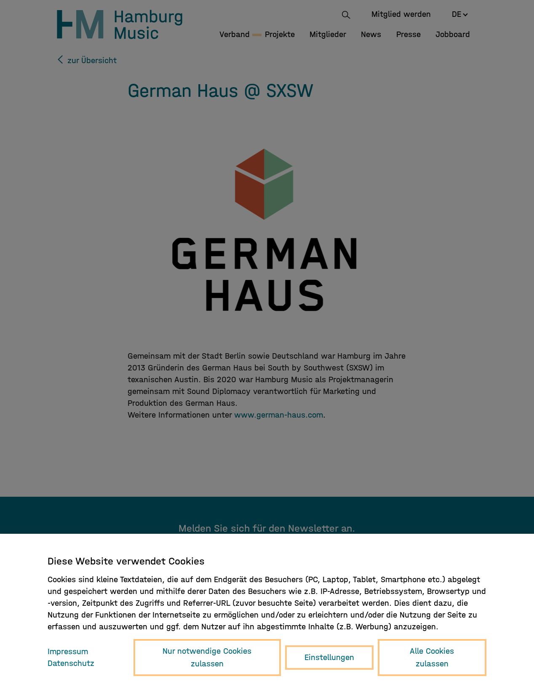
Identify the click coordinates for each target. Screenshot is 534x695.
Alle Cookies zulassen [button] (432, 657)
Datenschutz (71, 663)
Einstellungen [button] (329, 657)
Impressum (68, 651)
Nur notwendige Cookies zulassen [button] (207, 657)
